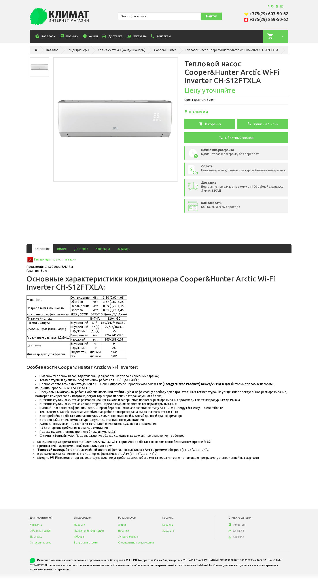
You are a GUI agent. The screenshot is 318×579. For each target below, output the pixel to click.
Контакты (103, 249)
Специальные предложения (136, 542)
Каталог (52, 50)
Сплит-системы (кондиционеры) (121, 50)
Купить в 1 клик (262, 124)
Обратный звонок (236, 137)
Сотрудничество (40, 542)
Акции (122, 524)
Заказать (123, 249)
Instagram (237, 524)
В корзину (210, 124)
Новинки (123, 530)
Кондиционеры (78, 50)
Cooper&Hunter (165, 50)
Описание (42, 249)
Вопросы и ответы (86, 542)
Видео (62, 249)
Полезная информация (89, 530)
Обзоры (79, 536)
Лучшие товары (128, 536)
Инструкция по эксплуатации (55, 259)
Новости (79, 524)
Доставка (81, 249)
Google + (236, 530)
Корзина (167, 524)
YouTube (236, 537)
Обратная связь (40, 530)
